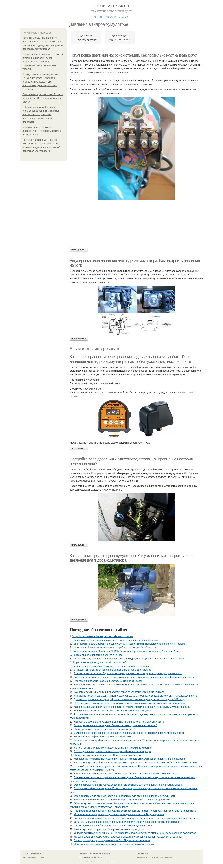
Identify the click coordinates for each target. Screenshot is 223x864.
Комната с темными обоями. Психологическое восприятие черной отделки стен (119, 692)
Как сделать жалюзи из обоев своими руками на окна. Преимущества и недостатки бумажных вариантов (134, 677)
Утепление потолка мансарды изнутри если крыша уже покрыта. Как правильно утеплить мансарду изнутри (136, 695)
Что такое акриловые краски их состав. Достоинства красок (108, 681)
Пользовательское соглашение (99, 853)
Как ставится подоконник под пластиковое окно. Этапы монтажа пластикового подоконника (126, 773)
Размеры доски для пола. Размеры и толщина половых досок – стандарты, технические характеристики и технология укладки (42, 61)
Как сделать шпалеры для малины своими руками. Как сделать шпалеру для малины (123, 799)
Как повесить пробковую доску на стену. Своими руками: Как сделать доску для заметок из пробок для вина (136, 818)
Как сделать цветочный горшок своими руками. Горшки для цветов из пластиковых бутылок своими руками (135, 762)
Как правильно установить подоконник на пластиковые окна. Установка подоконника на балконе (129, 758)
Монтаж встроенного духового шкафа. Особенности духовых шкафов (114, 844)
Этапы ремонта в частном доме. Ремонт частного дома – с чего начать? (115, 725)
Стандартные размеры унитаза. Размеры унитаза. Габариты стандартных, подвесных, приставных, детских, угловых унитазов (40, 81)
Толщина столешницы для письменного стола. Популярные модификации (115, 640)
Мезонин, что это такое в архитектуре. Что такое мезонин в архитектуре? (41, 131)
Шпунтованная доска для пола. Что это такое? (99, 662)
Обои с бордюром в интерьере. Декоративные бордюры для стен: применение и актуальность (128, 784)
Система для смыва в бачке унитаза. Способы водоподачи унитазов (113, 825)
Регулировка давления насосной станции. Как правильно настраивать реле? (134, 55)
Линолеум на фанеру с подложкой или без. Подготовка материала (112, 840)
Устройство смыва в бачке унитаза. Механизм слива (102, 636)
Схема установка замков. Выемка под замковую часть (105, 729)
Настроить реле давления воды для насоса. (97, 655)
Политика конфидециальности (91, 857)
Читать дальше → (79, 250)
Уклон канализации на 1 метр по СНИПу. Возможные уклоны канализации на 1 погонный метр (126, 651)
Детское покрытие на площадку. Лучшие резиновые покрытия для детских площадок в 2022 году (129, 699)
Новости (110, 16)
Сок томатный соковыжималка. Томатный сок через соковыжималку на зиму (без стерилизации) (129, 703)
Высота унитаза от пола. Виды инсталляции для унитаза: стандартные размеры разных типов (128, 673)
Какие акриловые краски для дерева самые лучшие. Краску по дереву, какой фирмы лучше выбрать (132, 707)
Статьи (123, 16)
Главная (96, 16)
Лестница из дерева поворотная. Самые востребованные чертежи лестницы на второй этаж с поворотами (135, 810)
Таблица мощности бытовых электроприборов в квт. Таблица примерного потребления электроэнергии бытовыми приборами (40, 114)
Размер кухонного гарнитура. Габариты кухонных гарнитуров (109, 829)
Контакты (83, 853)
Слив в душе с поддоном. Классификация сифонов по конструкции (112, 751)
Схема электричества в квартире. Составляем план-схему (107, 755)
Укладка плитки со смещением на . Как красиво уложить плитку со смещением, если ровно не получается (135, 833)
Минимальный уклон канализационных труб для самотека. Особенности (114, 647)
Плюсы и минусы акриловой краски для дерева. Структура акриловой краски (42, 98)
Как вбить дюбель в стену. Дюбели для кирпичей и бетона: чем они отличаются (119, 721)
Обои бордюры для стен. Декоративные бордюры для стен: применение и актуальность (124, 796)
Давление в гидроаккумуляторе (86, 37)
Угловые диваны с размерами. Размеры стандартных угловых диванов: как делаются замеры (128, 836)
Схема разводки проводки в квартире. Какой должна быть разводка (111, 666)
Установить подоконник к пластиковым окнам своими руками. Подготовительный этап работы (128, 822)
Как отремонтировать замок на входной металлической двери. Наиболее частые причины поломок (129, 643)
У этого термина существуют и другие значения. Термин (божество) (113, 747)
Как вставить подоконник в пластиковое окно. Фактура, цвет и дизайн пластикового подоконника (128, 658)
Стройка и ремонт (111, 6)
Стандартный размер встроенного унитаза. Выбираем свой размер (112, 669)
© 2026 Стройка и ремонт (32, 853)
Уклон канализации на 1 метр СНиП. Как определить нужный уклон (112, 710)
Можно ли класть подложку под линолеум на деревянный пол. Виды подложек (119, 814)
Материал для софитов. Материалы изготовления (102, 736)
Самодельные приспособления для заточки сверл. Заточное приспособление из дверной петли (129, 733)
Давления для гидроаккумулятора (119, 37)
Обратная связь (142, 853)
